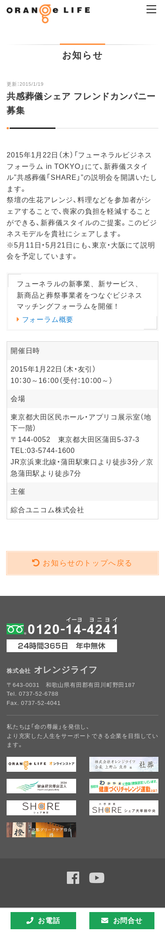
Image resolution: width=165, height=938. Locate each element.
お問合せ (122, 920)
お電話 (43, 920)
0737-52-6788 (39, 693)
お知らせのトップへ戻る (88, 563)
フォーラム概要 (48, 319)
